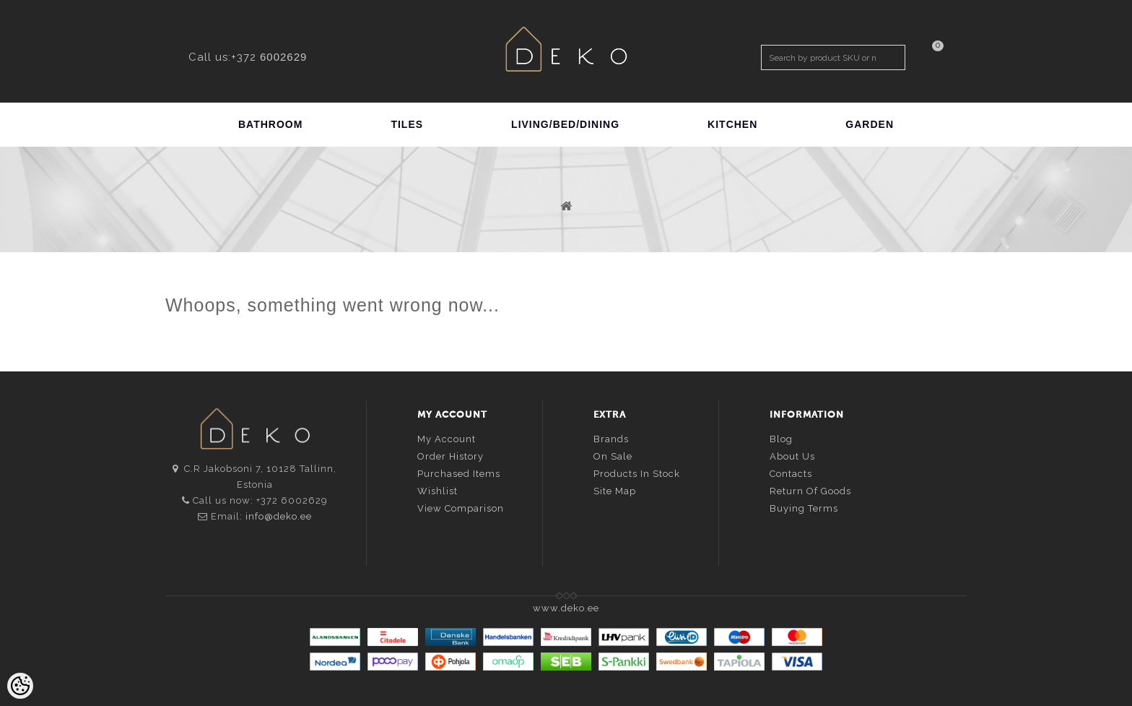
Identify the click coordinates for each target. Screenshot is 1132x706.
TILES (407, 124)
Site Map (614, 491)
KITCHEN (732, 124)
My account (446, 439)
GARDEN (869, 124)
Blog (781, 439)
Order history (450, 456)
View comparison (460, 508)
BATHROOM (270, 124)
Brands (611, 439)
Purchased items (458, 473)
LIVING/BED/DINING (565, 124)
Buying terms (804, 508)
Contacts (791, 473)
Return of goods (810, 491)
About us (792, 456)
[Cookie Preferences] (20, 686)
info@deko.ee (278, 516)
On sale (612, 456)
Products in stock (636, 473)
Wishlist (437, 491)
